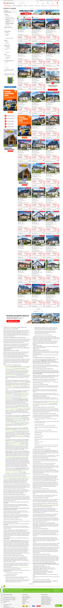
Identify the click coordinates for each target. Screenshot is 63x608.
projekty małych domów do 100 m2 (23, 392)
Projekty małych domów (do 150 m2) (46, 599)
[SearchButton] (38, 3)
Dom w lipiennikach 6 (21, 78)
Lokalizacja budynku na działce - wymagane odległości (50, 504)
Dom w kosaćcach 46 (21, 29)
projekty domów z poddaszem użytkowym (21, 367)
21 (45, 586)
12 (25, 586)
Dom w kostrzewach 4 (36, 198)
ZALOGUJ (38, 0)
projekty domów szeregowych (18, 477)
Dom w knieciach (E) (49, 198)
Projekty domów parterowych (45, 604)
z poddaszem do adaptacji (8, 38)
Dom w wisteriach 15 (35, 150)
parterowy (6, 32)
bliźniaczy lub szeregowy (8, 17)
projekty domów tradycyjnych (9, 441)
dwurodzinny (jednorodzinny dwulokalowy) (9, 21)
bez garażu (6, 58)
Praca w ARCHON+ (6, 606)
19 (41, 586)
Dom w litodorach (21, 246)
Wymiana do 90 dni (25, 598)
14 (30, 586)
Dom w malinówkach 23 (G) (51, 246)
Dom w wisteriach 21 (21, 294)
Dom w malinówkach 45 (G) (51, 29)
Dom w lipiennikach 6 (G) (36, 173)
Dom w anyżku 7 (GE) (36, 270)
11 (23, 586)
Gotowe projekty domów (45, 596)
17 (36, 586)
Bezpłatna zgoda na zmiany (26, 597)
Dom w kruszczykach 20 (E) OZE (23, 150)
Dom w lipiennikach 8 (36, 294)
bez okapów (6, 52)
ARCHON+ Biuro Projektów (7, 594)
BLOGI (39, 5)
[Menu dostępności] (2, 584)
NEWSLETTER (42, 0)
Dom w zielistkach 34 (50, 150)
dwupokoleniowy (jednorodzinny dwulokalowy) (9, 19)
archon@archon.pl (6, 601)
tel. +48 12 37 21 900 (9, 600)
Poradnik (26, 5)
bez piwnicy (6, 43)
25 (54, 586)
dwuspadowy (6, 46)
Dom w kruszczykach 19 (22, 270)
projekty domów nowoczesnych (13, 443)
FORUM (36, 5)
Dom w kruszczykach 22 (50, 102)
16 (34, 586)
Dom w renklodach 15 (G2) (36, 29)
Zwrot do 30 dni (24, 599)
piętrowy (6, 35)
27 (59, 586)
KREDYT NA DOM (44, 5)
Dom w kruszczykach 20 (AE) (51, 173)
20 (43, 586)
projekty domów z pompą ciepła (10, 456)
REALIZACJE (31, 5)
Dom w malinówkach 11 (36, 78)
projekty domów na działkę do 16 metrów (11, 409)
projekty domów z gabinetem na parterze (15, 417)
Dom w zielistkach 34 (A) (22, 102)
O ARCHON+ (5, 605)
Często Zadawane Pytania (7, 604)
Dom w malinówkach (35, 102)
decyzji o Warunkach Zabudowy (44, 403)
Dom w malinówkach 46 (22, 198)
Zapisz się (57, 590)
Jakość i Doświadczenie (26, 596)
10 (21, 586)
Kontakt (4, 602)
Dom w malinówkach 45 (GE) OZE (38, 246)
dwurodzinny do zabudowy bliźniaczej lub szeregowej (9, 23)
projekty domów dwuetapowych (18, 419)
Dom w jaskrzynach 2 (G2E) (51, 221)
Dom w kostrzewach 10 (50, 270)
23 (50, 586)
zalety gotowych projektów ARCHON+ (24, 567)
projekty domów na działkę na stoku (10, 408)
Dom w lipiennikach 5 (21, 221)
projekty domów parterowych (9, 367)
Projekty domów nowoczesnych (46, 603)
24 (52, 586)
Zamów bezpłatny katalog (54, 5)
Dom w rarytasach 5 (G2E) (50, 294)
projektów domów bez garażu (19, 435)
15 (32, 586)
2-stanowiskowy (7, 57)
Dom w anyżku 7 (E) (35, 221)
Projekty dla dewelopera (17, 5)
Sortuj (52, 17)
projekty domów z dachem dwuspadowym (18, 382)
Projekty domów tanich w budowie (46, 597)
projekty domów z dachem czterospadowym (17, 385)
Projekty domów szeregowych (45, 598)
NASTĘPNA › (31, 583)
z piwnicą (6, 41)
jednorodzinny (7, 15)
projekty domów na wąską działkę (23, 408)
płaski (5, 49)
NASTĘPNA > (38, 309)
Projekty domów (7, 5)
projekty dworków (18, 442)
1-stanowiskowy (7, 55)
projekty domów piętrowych (9, 368)
